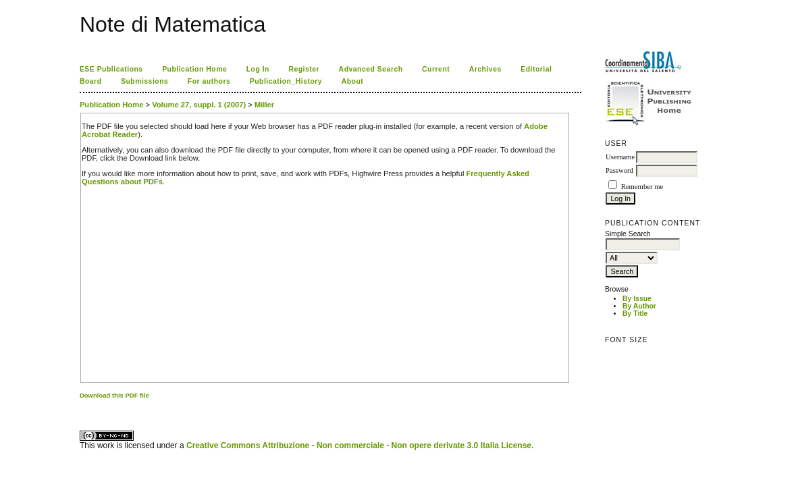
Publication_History (286, 81)
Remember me (642, 186)
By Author (639, 306)
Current (436, 69)
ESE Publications (111, 69)
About (353, 81)
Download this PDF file (114, 395)
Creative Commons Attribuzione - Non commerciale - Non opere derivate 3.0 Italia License (358, 445)
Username (620, 157)
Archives (485, 69)
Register (303, 69)
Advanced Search (371, 69)
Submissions (144, 81)
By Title (634, 313)
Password (619, 170)
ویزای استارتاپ (83, 406)
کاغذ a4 (81, 406)
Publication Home (194, 69)
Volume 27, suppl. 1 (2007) (199, 105)
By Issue (637, 298)
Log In (257, 69)
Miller (264, 105)
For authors (209, 81)
